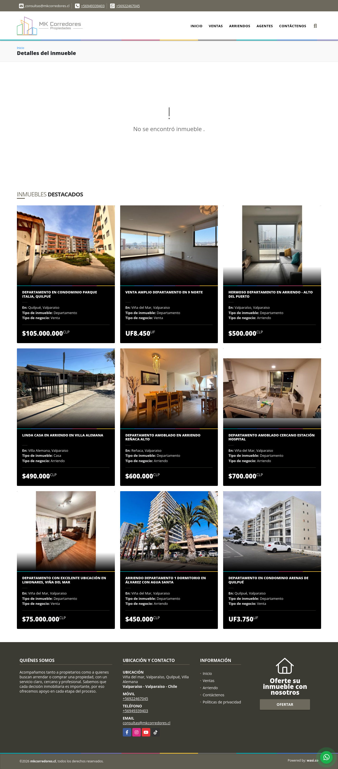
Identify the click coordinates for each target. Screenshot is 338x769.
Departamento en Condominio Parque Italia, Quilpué (59, 294)
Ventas (216, 26)
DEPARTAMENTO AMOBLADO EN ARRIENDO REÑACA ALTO (162, 437)
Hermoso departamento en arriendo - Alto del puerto (270, 294)
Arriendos (239, 26)
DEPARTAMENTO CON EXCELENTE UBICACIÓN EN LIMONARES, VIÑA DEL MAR (64, 580)
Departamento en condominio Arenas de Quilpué (268, 580)
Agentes (265, 26)
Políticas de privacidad (222, 701)
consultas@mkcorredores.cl (146, 722)
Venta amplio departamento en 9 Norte (164, 292)
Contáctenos (292, 26)
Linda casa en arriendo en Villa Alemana (62, 435)
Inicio (197, 26)
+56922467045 (128, 5)
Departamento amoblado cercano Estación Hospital (271, 437)
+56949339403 (93, 5)
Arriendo (210, 687)
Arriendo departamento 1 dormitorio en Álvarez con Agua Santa (165, 580)
